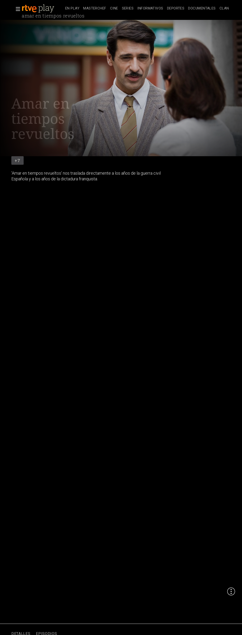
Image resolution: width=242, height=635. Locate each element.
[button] (16, 9)
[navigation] (147, 8)
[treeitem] (72, 8)
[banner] (42, 8)
